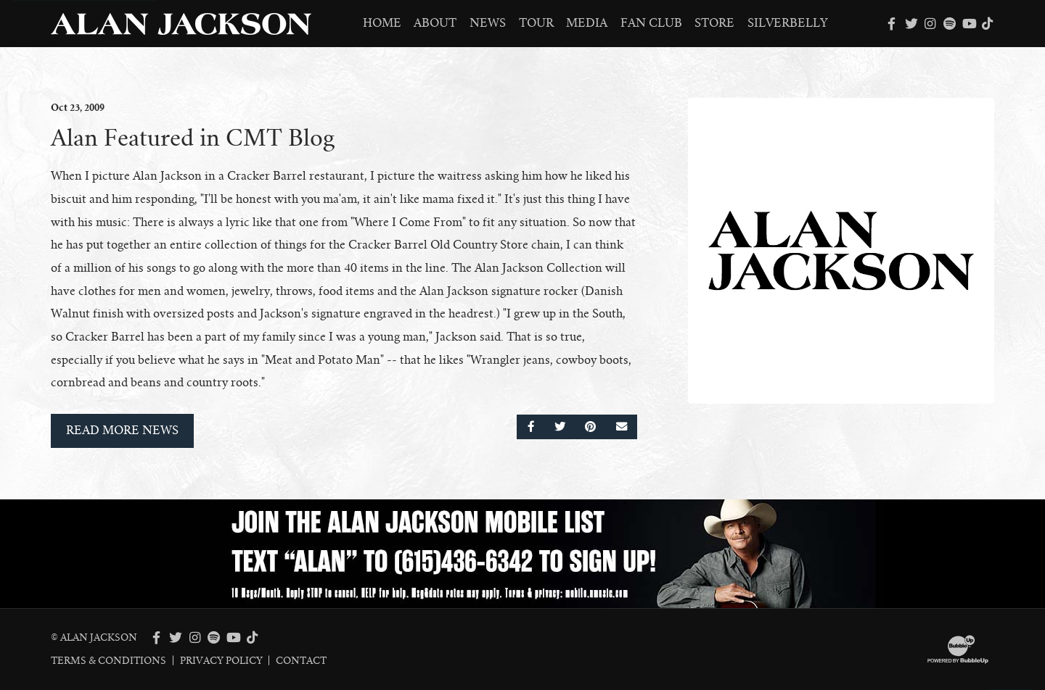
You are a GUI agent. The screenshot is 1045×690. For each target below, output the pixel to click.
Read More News (122, 430)
